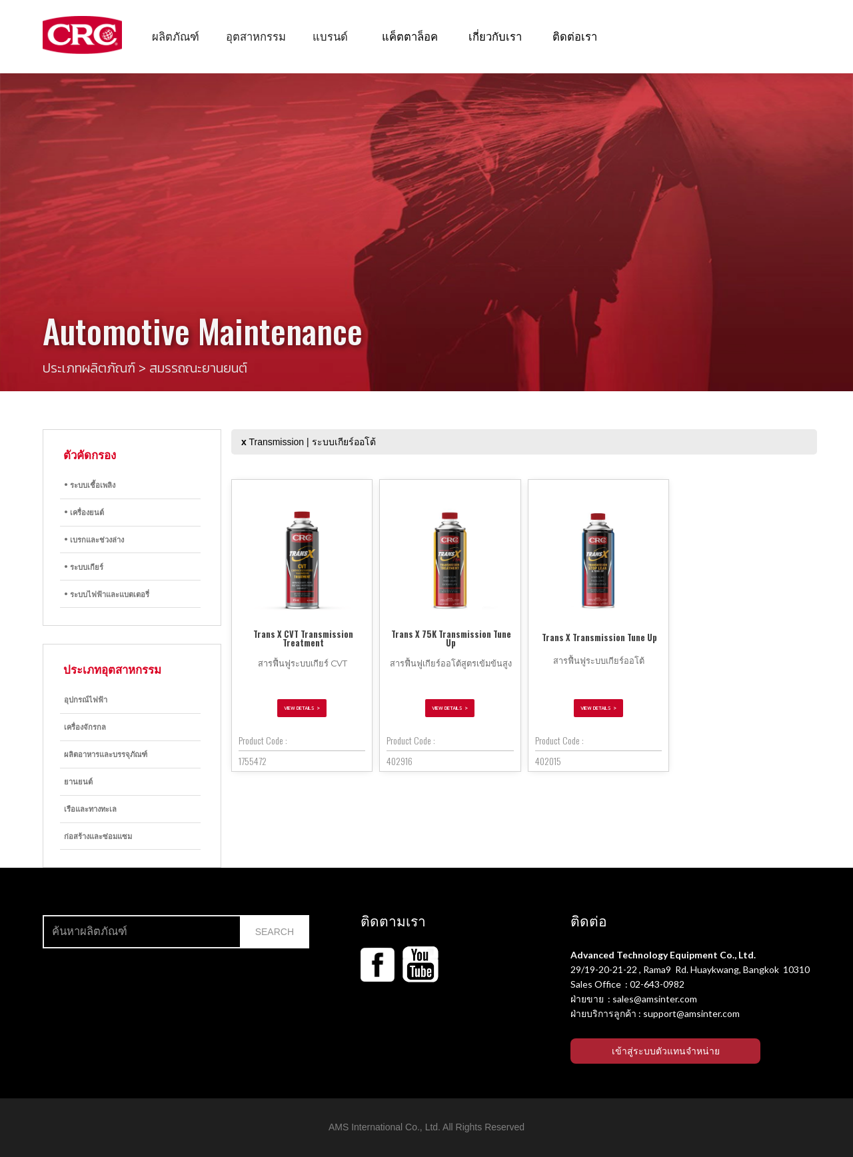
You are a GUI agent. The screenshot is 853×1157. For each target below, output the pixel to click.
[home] (82, 35)
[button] (176, 36)
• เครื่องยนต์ (84, 512)
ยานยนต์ (78, 781)
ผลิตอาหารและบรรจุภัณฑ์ (105, 753)
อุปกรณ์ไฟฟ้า (85, 699)
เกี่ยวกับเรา (495, 35)
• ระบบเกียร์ (83, 566)
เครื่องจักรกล (85, 726)
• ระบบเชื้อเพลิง (89, 484)
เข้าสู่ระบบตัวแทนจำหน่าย (666, 1051)
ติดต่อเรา (574, 35)
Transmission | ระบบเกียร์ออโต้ (308, 442)
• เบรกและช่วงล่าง (94, 539)
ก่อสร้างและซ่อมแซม (98, 835)
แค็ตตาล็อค (410, 35)
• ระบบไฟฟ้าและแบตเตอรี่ (106, 593)
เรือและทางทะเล (90, 808)
